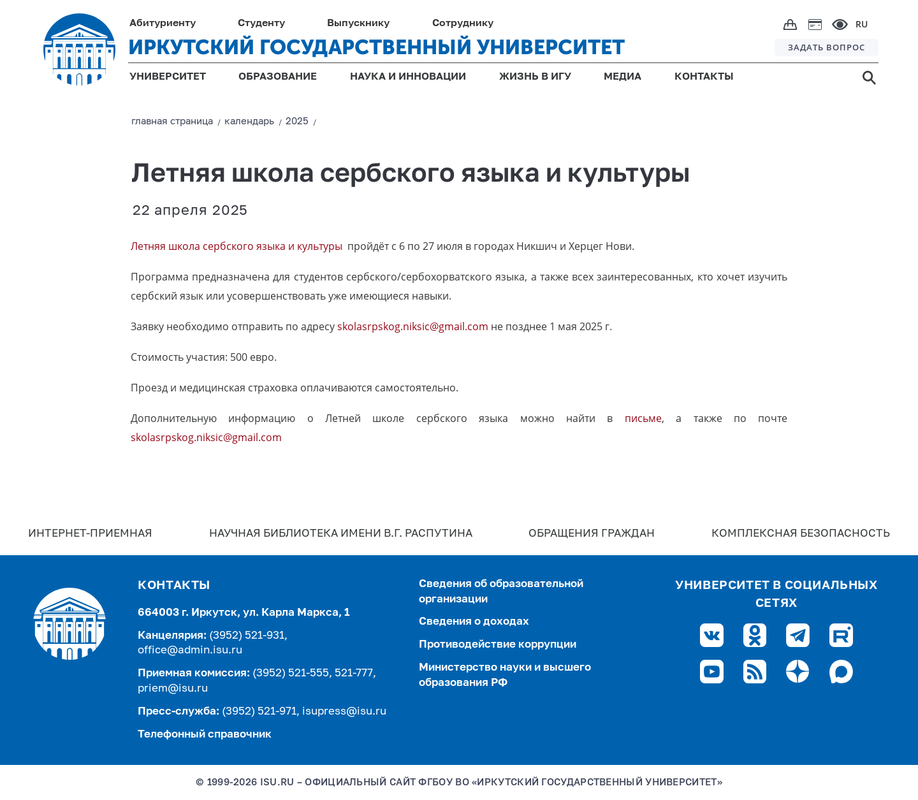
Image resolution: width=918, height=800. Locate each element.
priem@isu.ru (173, 688)
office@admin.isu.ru (190, 650)
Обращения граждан (591, 533)
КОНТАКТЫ (704, 77)
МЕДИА (622, 77)
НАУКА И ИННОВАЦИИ (408, 77)
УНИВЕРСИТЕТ (167, 77)
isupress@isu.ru (344, 711)
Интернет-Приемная (90, 533)
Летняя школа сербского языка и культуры (238, 246)
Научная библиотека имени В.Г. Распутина (340, 533)
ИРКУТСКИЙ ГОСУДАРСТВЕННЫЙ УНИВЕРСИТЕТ (376, 47)
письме (643, 418)
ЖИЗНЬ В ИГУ (535, 77)
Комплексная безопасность (800, 533)
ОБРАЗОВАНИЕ (277, 77)
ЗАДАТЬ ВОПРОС (826, 47)
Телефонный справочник (205, 734)
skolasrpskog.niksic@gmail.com (412, 326)
